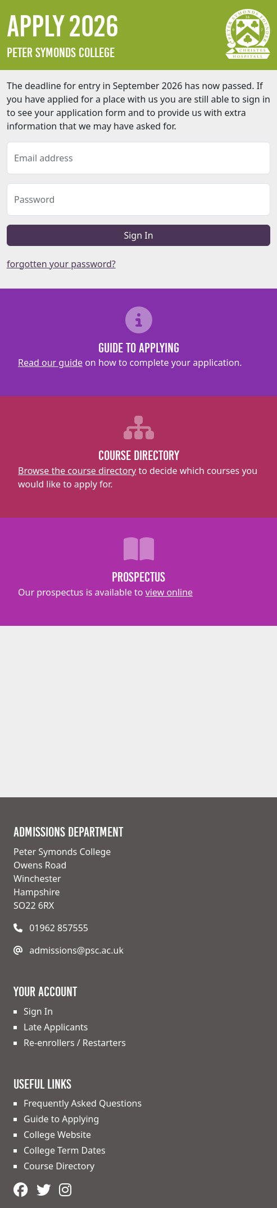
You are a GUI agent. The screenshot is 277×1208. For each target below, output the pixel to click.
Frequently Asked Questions (83, 1103)
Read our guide (50, 362)
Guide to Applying (61, 1119)
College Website (57, 1134)
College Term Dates (65, 1150)
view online (169, 592)
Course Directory (59, 1166)
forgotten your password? (61, 264)
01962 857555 (58, 928)
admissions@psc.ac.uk (76, 950)
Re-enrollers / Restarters (75, 1043)
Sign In (138, 235)
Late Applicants (56, 1027)
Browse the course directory (77, 470)
